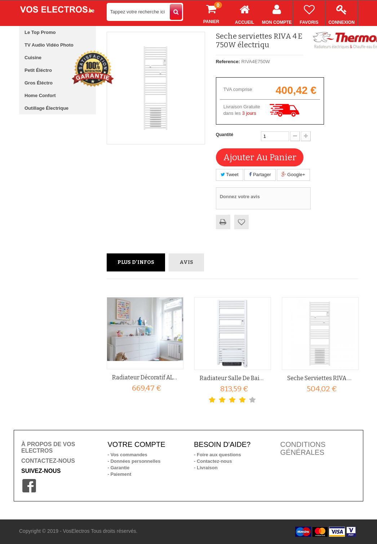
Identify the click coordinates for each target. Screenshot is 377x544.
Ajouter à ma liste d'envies (241, 222)
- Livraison (206, 467)
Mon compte (277, 13)
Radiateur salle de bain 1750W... (233, 378)
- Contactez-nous (213, 461)
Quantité (225, 134)
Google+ (293, 174)
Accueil (245, 13)
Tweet (230, 174)
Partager (260, 174)
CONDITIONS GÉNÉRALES (303, 448)
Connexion (341, 13)
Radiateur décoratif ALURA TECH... (145, 377)
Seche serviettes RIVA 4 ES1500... (320, 378)
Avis (186, 262)
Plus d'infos (135, 262)
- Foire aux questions (217, 454)
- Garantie (119, 467)
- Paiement (120, 474)
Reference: (228, 61)
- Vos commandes (127, 454)
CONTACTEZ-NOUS (48, 461)
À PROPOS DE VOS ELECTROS (48, 447)
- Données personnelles (134, 461)
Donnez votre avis (240, 196)
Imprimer (223, 222)
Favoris (309, 13)
